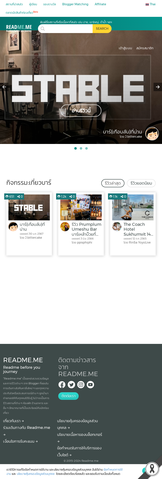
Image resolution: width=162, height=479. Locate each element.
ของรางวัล (49, 4)
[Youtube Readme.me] (90, 385)
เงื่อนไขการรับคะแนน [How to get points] (20, 441)
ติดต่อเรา (69, 396)
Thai (151, 4)
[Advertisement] (81, 298)
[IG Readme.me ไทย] (81, 385)
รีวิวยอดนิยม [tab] (141, 183)
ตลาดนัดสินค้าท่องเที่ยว (22, 13)
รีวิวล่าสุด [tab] (113, 183)
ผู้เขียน (33, 4)
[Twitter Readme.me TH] (71, 385)
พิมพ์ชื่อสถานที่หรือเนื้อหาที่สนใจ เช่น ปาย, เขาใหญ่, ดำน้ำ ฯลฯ (76, 22)
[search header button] (102, 28)
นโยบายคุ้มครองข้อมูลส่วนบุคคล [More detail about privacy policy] (36, 474)
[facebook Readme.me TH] (62, 385)
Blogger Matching (75, 4)
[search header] (70, 28)
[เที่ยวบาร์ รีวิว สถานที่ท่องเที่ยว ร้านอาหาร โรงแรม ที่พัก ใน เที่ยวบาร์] (22, 26)
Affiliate (100, 4)
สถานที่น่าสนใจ (14, 4)
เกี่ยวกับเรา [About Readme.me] (13, 421)
